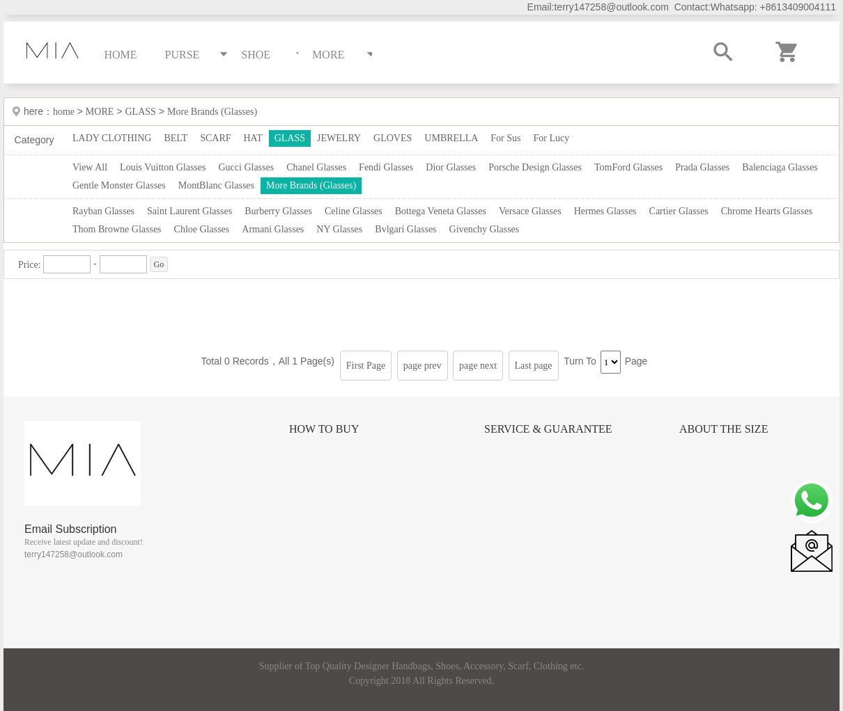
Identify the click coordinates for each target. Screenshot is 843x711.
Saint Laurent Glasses (189, 211)
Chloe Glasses (202, 229)
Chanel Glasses (316, 167)
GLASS (140, 111)
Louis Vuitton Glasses (163, 167)
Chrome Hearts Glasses (766, 211)
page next (478, 365)
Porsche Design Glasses (535, 167)
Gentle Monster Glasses (119, 185)
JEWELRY (339, 138)
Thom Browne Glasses (117, 229)
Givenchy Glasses (484, 229)
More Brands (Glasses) (212, 111)
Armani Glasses (273, 229)
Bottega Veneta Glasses (440, 211)
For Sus (505, 138)
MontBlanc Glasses (216, 185)
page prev (422, 365)
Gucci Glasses (246, 167)
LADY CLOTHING (111, 138)
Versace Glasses (530, 211)
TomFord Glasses (628, 167)
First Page (365, 365)
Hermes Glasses (605, 211)
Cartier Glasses (679, 211)
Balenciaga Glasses (779, 167)
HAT (253, 138)
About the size (723, 429)
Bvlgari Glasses (405, 229)
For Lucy (552, 138)
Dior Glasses (451, 167)
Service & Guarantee (548, 429)
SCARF (215, 138)
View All (89, 167)
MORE (100, 111)
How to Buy (324, 429)
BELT (175, 138)
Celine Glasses (353, 211)
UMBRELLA (451, 138)
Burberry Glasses (278, 211)
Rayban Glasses (103, 211)
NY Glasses (339, 229)
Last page (533, 365)
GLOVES (392, 138)
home (65, 111)
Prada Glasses (702, 167)
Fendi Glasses (386, 167)
